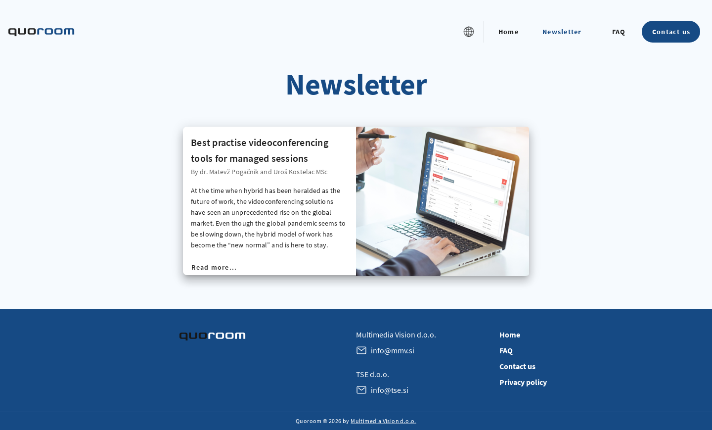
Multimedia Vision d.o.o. (383, 421)
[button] (469, 32)
